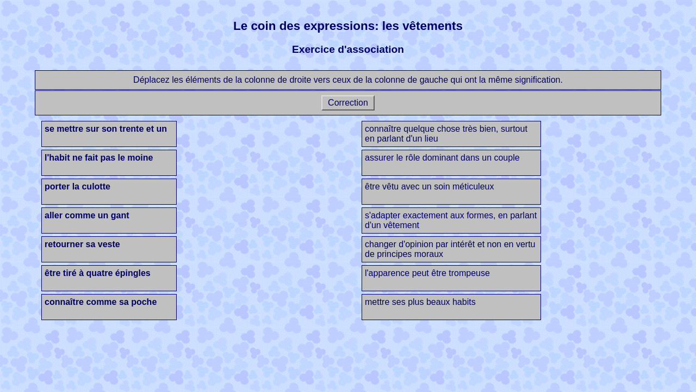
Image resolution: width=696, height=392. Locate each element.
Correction (348, 102)
